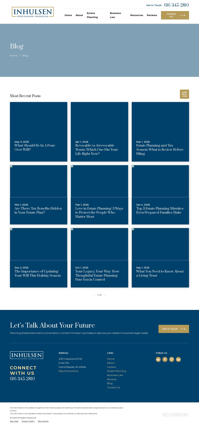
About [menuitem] (79, 15)
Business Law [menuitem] (115, 15)
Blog (110, 383)
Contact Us (113, 387)
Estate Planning (116, 371)
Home (110, 358)
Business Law (115, 375)
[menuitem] (14, 421)
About (111, 362)
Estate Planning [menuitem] (92, 15)
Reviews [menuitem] (152, 15)
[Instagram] (171, 359)
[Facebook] (165, 359)
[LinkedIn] (178, 359)
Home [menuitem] (68, 15)
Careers (111, 367)
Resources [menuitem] (136, 15)
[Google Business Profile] (158, 359)
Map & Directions (68, 371)
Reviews (111, 379)
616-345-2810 (176, 5)
